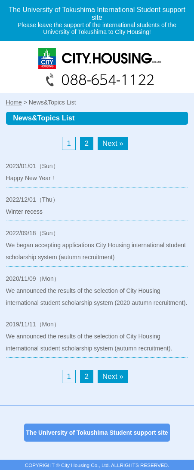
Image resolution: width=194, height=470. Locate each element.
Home (14, 102)
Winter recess (24, 211)
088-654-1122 (97, 67)
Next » (112, 143)
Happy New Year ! (30, 178)
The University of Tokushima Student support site (97, 432)
